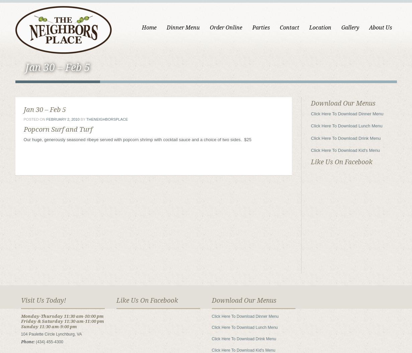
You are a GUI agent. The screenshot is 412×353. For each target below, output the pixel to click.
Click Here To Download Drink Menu (346, 138)
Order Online (226, 27)
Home (149, 27)
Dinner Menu (183, 27)
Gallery (350, 27)
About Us (380, 27)
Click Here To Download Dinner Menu (347, 113)
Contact (289, 27)
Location (320, 27)
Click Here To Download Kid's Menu (345, 150)
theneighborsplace (107, 119)
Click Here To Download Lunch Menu (347, 125)
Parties (261, 27)
